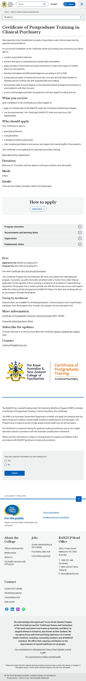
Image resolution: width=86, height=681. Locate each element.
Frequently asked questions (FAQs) (17, 321)
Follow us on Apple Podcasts (18, 609)
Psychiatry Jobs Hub (41, 551)
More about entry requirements (16, 155)
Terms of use (24, 678)
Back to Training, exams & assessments (24, 12)
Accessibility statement (39, 678)
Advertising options (13, 593)
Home (6, 12)
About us (8, 557)
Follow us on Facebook (6, 609)
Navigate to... (43, 17)
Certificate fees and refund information (28, 271)
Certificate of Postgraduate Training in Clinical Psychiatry (27, 316)
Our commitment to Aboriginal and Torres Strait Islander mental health (43, 651)
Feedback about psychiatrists (56, 517)
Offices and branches (13, 548)
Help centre (9, 601)
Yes (9, 461)
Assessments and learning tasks (43, 232)
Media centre (10, 552)
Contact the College (13, 588)
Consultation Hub (12, 597)
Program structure (43, 226)
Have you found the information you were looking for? (25, 457)
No (9, 465)
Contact (54, 4)
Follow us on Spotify (23, 609)
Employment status (43, 244)
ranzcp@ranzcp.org (69, 573)
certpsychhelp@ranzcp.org (14, 345)
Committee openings (41, 556)
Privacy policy (12, 678)
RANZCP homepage (7, 4)
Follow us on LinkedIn (12, 609)
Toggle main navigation (82, 4)
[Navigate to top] (79, 499)
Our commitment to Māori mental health (43, 657)
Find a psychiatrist (51, 512)
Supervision (43, 238)
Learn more (38, 209)
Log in (68, 4)
